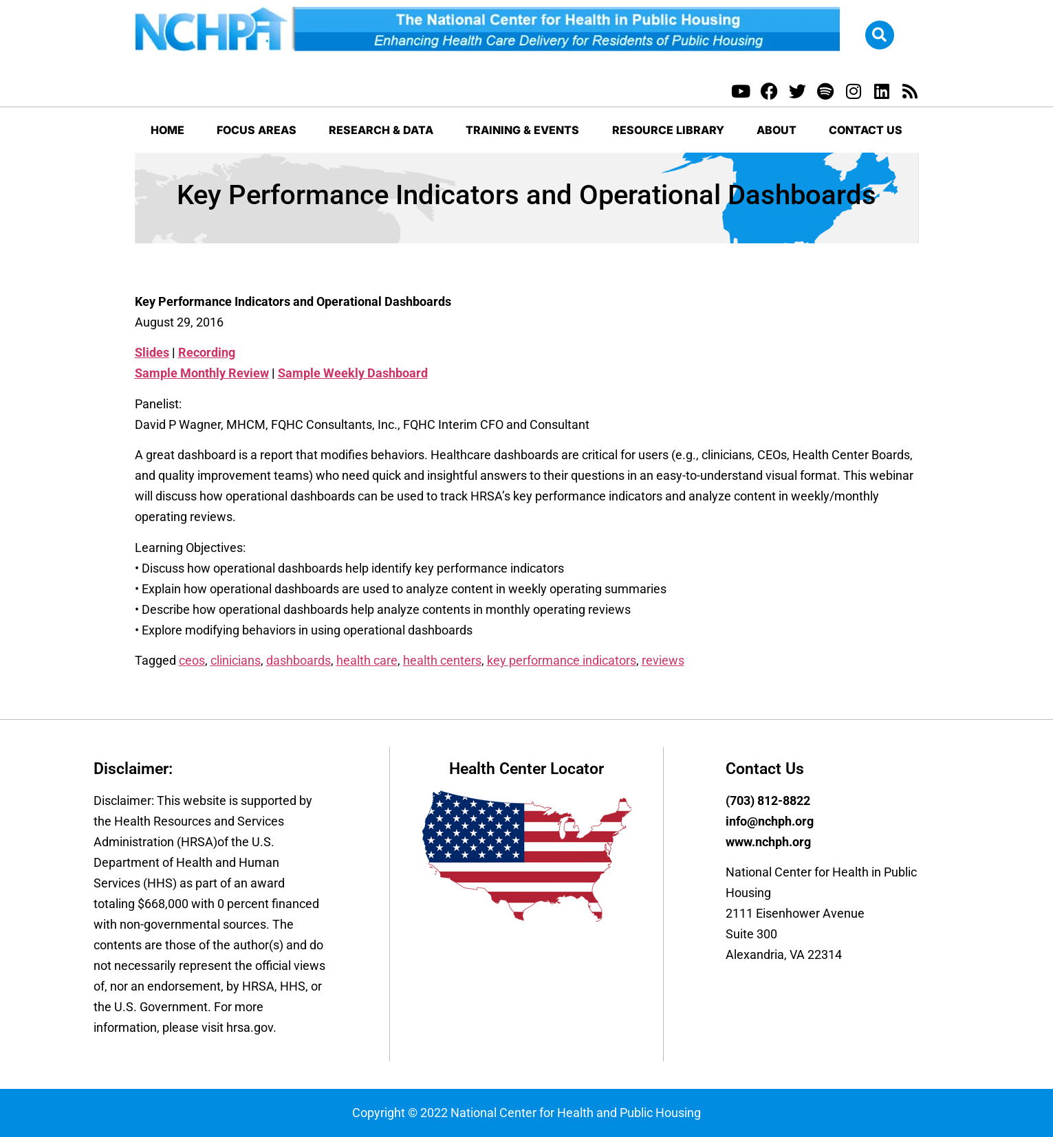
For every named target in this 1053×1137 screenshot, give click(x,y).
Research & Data (381, 130)
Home (167, 130)
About (776, 130)
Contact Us (865, 130)
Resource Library (668, 130)
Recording (206, 352)
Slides (152, 352)
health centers (442, 660)
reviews (663, 660)
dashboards (298, 660)
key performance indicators (561, 660)
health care (367, 660)
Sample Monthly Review (202, 373)
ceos (192, 660)
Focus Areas (256, 130)
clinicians (235, 660)
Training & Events (522, 130)
